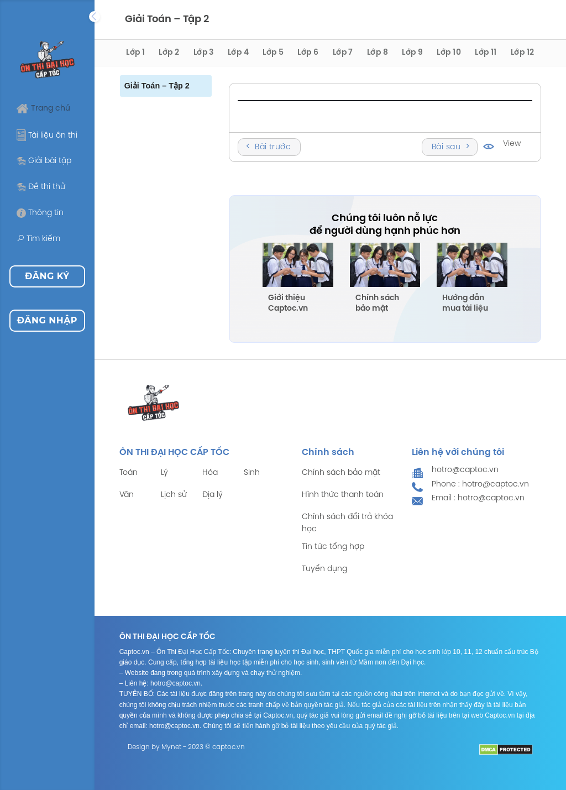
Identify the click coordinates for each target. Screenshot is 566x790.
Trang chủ (43, 108)
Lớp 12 (522, 53)
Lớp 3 (203, 53)
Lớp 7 (343, 53)
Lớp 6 (307, 53)
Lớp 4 (238, 53)
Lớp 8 (377, 53)
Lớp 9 (412, 53)
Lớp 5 (273, 53)
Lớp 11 (486, 53)
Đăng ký (47, 276)
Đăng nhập (47, 320)
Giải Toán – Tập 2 (157, 85)
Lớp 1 (135, 53)
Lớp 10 (449, 53)
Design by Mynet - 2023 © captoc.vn (186, 747)
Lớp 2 (169, 53)
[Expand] (94, 16)
